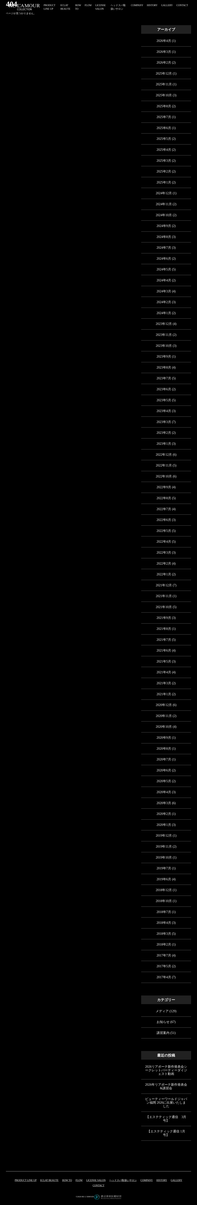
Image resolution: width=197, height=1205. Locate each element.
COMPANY (137, 5)
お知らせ (163, 1022)
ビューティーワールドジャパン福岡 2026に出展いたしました (166, 1102)
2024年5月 (164, 269)
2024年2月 (164, 302)
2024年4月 (164, 280)
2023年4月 (164, 411)
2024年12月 (164, 193)
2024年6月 (164, 258)
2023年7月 (164, 378)
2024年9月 (164, 226)
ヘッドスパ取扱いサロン (123, 1180)
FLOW (88, 5)
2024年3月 (164, 291)
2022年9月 (164, 487)
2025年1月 (164, 182)
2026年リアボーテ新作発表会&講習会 (166, 1086)
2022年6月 (164, 520)
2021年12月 (164, 585)
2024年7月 (164, 247)
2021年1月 (164, 694)
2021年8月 (164, 629)
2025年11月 (164, 84)
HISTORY (152, 5)
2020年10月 (164, 726)
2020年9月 (164, 737)
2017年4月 (164, 977)
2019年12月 (164, 835)
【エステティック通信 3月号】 (166, 1118)
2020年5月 (164, 781)
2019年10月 (164, 857)
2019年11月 (164, 846)
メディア (162, 1011)
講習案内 (163, 1033)
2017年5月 (164, 966)
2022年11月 (164, 465)
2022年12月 (164, 454)
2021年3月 (164, 683)
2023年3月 (164, 422)
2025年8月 (164, 106)
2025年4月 (164, 149)
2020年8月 (164, 748)
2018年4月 (164, 923)
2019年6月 (164, 879)
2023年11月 (164, 335)
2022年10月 (164, 476)
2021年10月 (164, 607)
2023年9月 (164, 356)
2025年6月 (164, 128)
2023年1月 (164, 443)
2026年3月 (164, 52)
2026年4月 (164, 41)
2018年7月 (164, 912)
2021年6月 (164, 650)
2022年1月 (164, 574)
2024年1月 (164, 313)
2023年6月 (164, 389)
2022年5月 (164, 531)
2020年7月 (164, 759)
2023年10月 (164, 346)
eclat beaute (49, 1180)
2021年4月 (164, 672)
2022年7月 (164, 509)
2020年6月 (164, 770)
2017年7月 (164, 955)
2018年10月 (164, 901)
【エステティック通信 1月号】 (166, 1133)
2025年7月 (164, 117)
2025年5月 (164, 139)
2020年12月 (164, 705)
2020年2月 (164, 814)
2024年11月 (164, 204)
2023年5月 (164, 400)
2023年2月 (164, 432)
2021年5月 (164, 661)
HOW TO (67, 1180)
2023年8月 (164, 367)
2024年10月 (164, 215)
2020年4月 (164, 792)
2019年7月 (164, 868)
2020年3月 (164, 803)
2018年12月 (164, 890)
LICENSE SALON (96, 1180)
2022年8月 (164, 498)
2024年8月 (164, 237)
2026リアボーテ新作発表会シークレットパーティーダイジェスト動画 (166, 1070)
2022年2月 (164, 563)
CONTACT (182, 5)
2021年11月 (164, 596)
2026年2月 (164, 62)
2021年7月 (164, 639)
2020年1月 (164, 825)
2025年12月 (164, 73)
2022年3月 (164, 552)
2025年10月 (164, 95)
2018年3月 (164, 933)
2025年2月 (164, 171)
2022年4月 (164, 541)
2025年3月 (164, 160)
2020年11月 (164, 716)
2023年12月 (164, 324)
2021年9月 (164, 618)
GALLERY (167, 5)
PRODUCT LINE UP (26, 1180)
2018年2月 (164, 944)
